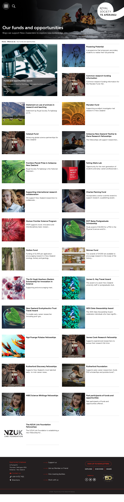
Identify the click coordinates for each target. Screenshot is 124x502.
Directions (16, 480)
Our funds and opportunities (26, 42)
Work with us (53, 480)
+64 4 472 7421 (18, 477)
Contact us (16, 473)
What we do (11, 42)
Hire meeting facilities (56, 474)
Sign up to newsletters (98, 464)
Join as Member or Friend (58, 468)
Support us (52, 462)
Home (4, 42)
